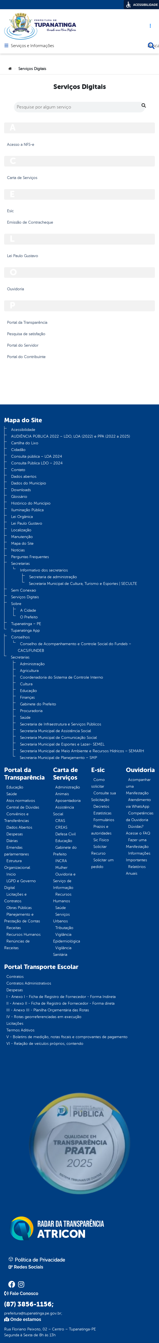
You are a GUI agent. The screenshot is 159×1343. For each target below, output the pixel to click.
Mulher (61, 867)
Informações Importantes (138, 856)
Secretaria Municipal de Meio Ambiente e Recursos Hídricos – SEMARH (82, 751)
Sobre (16, 604)
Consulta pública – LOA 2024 (36, 456)
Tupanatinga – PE (26, 624)
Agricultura (29, 671)
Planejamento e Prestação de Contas (22, 917)
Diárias (12, 841)
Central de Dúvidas (22, 807)
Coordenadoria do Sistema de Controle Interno (61, 677)
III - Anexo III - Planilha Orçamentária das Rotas (47, 1010)
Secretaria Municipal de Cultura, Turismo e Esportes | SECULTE (83, 584)
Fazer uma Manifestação (137, 843)
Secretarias (20, 563)
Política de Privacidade (36, 1260)
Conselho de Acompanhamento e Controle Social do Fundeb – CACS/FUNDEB (74, 647)
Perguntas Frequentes (30, 557)
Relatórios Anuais (136, 870)
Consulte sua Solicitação (103, 796)
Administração (32, 664)
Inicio (11, 874)
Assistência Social (63, 810)
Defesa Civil (65, 834)
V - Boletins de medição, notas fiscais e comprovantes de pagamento (67, 1037)
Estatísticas (102, 813)
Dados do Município (28, 483)
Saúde (25, 717)
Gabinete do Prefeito (38, 704)
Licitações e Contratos (15, 897)
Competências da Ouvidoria (139, 816)
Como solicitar (98, 783)
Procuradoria (31, 711)
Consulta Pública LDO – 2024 (37, 463)
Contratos (15, 977)
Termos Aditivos (20, 1030)
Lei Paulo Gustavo (26, 523)
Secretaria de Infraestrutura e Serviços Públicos (60, 724)
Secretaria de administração (53, 577)
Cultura (26, 684)
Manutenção (22, 537)
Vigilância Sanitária (62, 951)
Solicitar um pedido (102, 863)
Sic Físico (101, 840)
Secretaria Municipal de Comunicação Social (58, 738)
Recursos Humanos (23, 934)
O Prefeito (29, 617)
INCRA (61, 861)
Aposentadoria (68, 801)
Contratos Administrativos (28, 983)
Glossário (19, 497)
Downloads (21, 490)
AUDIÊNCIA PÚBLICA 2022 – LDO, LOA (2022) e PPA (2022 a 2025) (70, 436)
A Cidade (28, 610)
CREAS (61, 827)
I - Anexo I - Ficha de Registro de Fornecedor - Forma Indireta (61, 997)
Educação (28, 691)
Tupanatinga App (25, 630)
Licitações (14, 1023)
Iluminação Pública (27, 510)
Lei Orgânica (22, 517)
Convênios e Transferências (16, 817)
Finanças (27, 697)
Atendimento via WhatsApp (138, 803)
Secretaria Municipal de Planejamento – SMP (58, 758)
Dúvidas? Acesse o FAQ (138, 829)
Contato (18, 470)
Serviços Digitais (25, 597)
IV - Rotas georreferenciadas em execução (43, 1017)
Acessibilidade (23, 430)
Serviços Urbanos (61, 917)
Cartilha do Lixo (24, 443)
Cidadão (18, 450)
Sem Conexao (23, 590)
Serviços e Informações (32, 46)
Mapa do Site (22, 543)
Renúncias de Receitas (17, 944)
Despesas (14, 834)
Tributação (64, 928)
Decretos (101, 806)
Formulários (103, 820)
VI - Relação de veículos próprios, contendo (44, 1043)
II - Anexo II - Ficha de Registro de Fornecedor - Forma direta (60, 1003)
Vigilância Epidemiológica (66, 937)
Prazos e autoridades (101, 829)
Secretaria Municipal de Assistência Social (55, 731)
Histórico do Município (31, 503)
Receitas (13, 928)
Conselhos (20, 637)
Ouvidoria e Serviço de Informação (64, 881)
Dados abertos (23, 476)
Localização (21, 530)
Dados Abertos (19, 827)
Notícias (18, 550)
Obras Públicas (19, 908)
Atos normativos (20, 801)
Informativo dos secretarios (44, 570)
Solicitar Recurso (99, 850)
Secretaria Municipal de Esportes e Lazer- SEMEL (62, 744)
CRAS (60, 821)
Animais (62, 794)
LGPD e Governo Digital (20, 884)
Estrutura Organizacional (17, 864)
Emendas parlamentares (16, 850)
